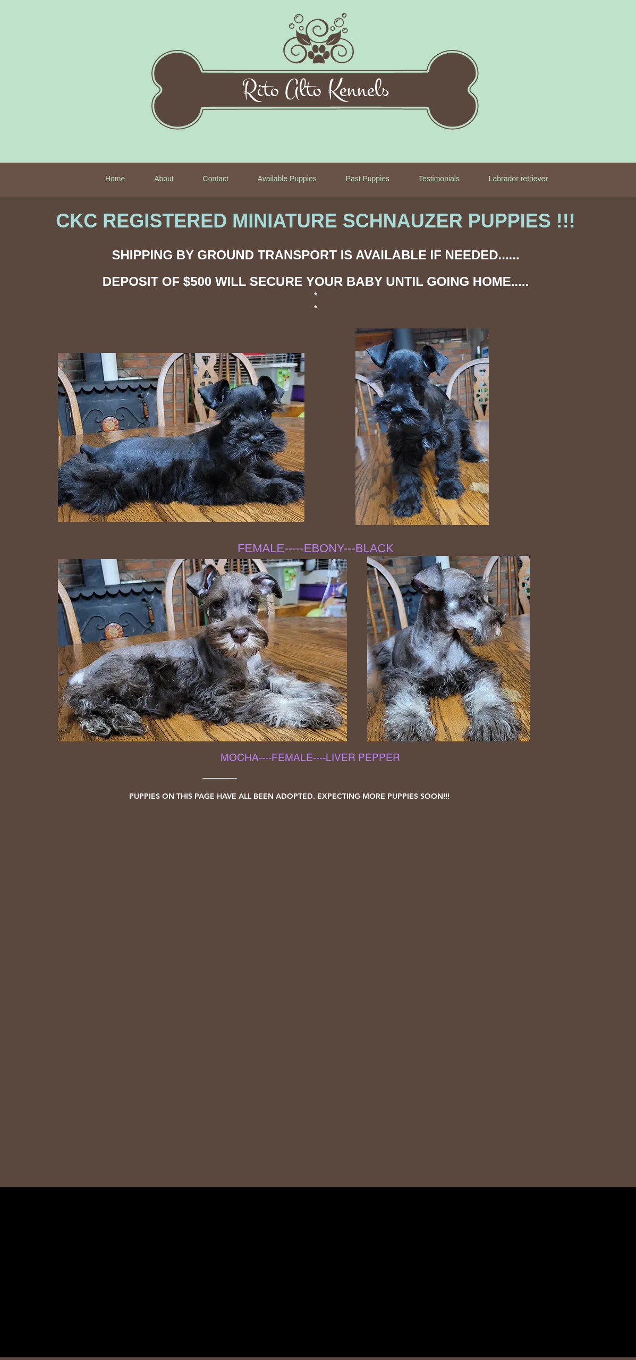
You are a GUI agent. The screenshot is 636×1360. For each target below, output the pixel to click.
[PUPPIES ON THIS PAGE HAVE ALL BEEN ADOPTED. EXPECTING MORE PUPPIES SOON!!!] (318, 796)
